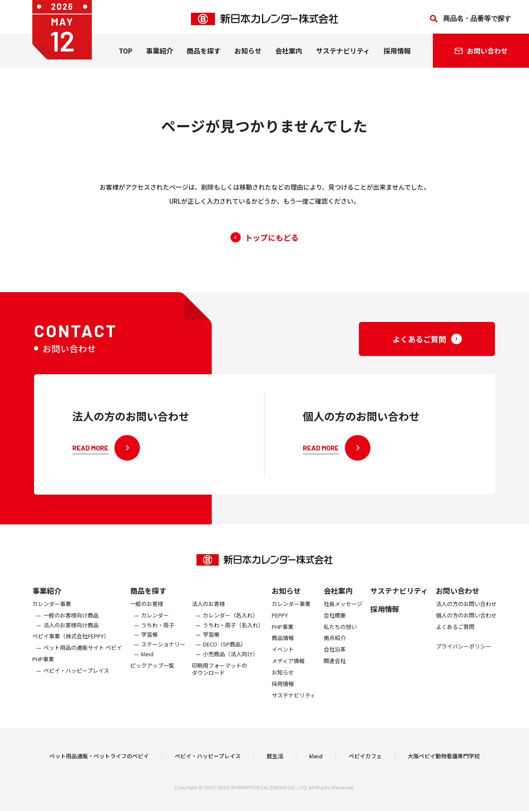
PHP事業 (43, 667)
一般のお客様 (146, 611)
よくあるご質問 (455, 634)
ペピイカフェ (365, 760)
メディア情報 (288, 668)
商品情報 (283, 646)
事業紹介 (159, 55)
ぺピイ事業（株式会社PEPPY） (70, 644)
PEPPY (280, 623)
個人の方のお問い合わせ (466, 623)
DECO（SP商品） (224, 652)
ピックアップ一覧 (152, 673)
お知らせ (248, 55)
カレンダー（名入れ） (230, 623)
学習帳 (149, 642)
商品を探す (148, 598)
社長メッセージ (343, 611)
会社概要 (335, 623)
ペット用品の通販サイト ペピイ (82, 655)
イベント (283, 657)
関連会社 (335, 668)
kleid (147, 662)
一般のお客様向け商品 (71, 623)
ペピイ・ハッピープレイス (76, 678)
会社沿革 (335, 657)
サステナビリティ (343, 55)
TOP (125, 55)
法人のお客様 (208, 611)
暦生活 (275, 760)
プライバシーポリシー (463, 654)
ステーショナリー (163, 652)
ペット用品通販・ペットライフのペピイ (99, 760)
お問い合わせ (457, 598)
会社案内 (288, 55)
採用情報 (397, 55)
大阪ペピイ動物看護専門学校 (444, 760)
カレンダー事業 (51, 611)
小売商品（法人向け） (230, 662)
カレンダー (155, 623)
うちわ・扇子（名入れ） (233, 633)
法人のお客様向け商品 (71, 633)
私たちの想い (340, 634)
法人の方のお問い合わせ (466, 611)
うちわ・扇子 (157, 633)
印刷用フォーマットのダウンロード (219, 677)
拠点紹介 (335, 646)
